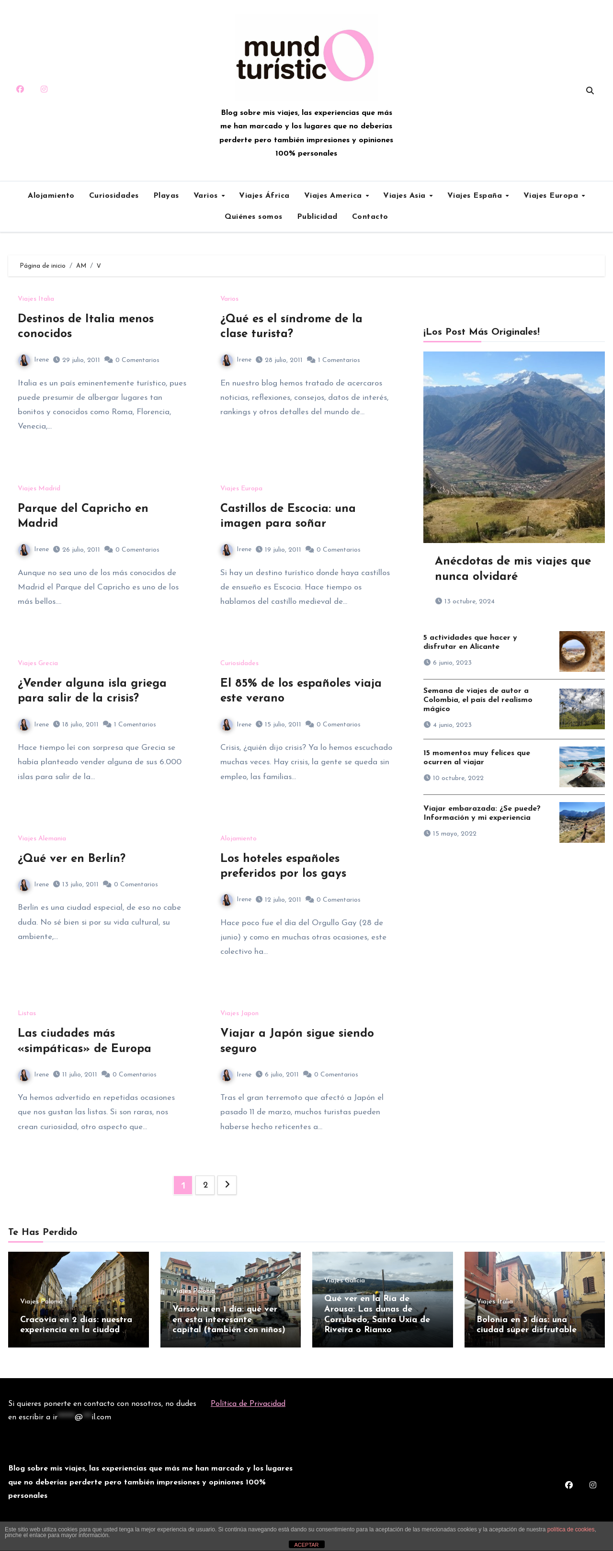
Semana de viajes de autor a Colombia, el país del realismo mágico (478, 700)
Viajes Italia (36, 299)
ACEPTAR (306, 1545)
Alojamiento (51, 196)
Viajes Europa (552, 196)
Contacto (370, 217)
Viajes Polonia (41, 1302)
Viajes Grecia (38, 663)
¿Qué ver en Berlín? (71, 859)
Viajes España (476, 196)
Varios (207, 196)
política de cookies (571, 1529)
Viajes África (264, 196)
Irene (33, 359)
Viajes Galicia (344, 1281)
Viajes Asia (405, 196)
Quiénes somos (254, 217)
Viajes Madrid (39, 489)
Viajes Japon (239, 1013)
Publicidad (317, 217)
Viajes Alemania (42, 839)
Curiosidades (114, 196)
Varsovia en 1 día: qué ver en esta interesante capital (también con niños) (228, 1320)
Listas (27, 1013)
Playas (166, 196)
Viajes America (334, 196)
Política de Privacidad (248, 1402)
